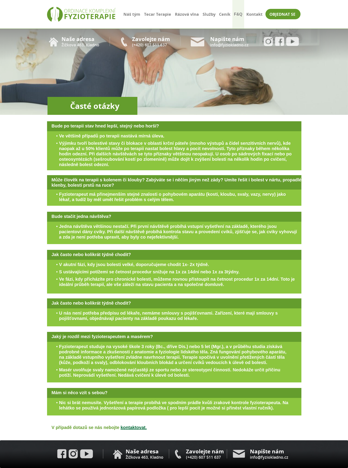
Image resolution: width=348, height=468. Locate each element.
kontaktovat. (134, 427)
